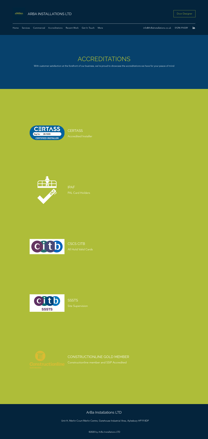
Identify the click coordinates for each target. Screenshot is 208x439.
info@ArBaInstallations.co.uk (157, 27)
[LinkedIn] (193, 27)
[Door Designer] (184, 13)
